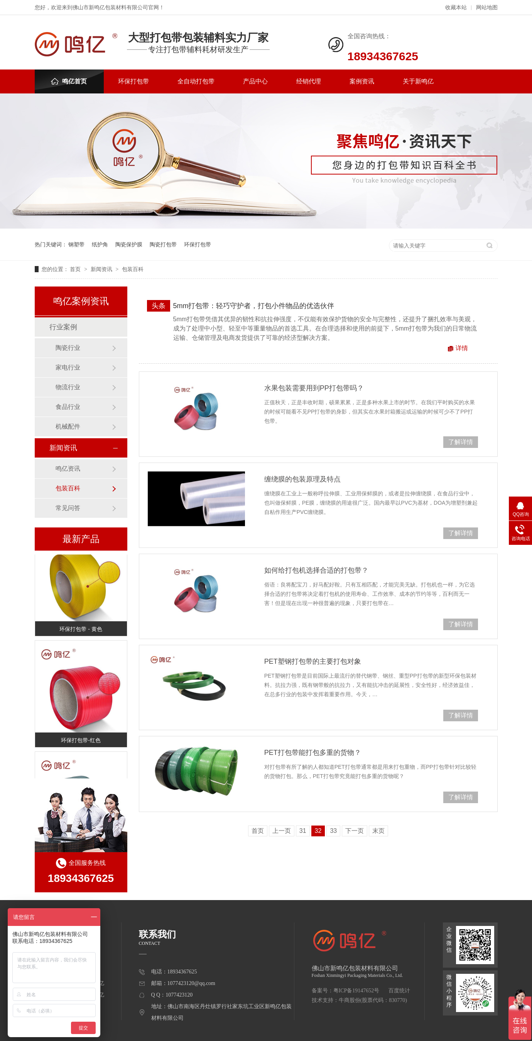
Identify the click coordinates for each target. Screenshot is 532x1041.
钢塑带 (76, 244)
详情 (462, 348)
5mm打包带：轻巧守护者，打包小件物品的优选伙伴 (253, 306)
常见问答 (68, 508)
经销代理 (308, 81)
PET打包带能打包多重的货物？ (312, 752)
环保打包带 (133, 81)
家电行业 (68, 367)
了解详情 (460, 442)
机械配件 (68, 426)
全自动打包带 (195, 81)
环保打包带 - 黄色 (80, 630)
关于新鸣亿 (418, 81)
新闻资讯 (102, 269)
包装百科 (133, 269)
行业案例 (63, 327)
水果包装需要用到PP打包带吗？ (314, 388)
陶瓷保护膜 (128, 244)
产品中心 (255, 81)
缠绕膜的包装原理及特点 (302, 479)
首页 (76, 269)
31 (302, 830)
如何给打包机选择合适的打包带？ (316, 570)
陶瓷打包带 (163, 244)
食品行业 (68, 407)
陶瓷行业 (68, 347)
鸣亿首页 (69, 81)
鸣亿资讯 (68, 468)
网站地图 (487, 7)
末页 (378, 830)
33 (333, 830)
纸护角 (100, 244)
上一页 (281, 830)
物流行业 (68, 387)
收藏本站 (456, 7)
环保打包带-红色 (81, 741)
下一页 (354, 830)
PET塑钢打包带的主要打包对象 (312, 661)
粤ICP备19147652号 (356, 991)
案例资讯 (362, 81)
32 (318, 830)
